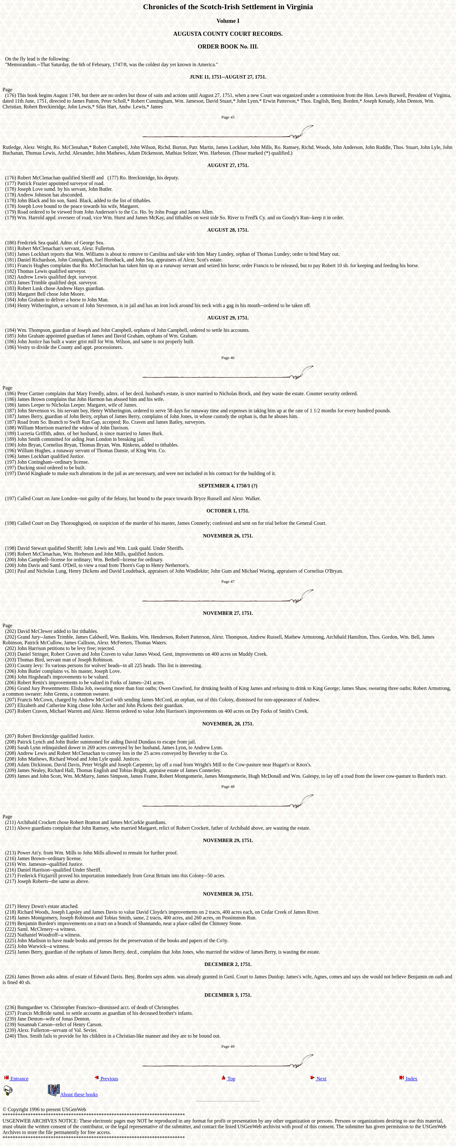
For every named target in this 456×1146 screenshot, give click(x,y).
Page (7, 387)
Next (318, 1078)
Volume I (228, 20)
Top (228, 1078)
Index (408, 1078)
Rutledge (12, 147)
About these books (73, 1094)
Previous (105, 1078)
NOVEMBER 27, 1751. (228, 613)
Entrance (15, 1078)
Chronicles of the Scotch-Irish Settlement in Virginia (228, 7)
